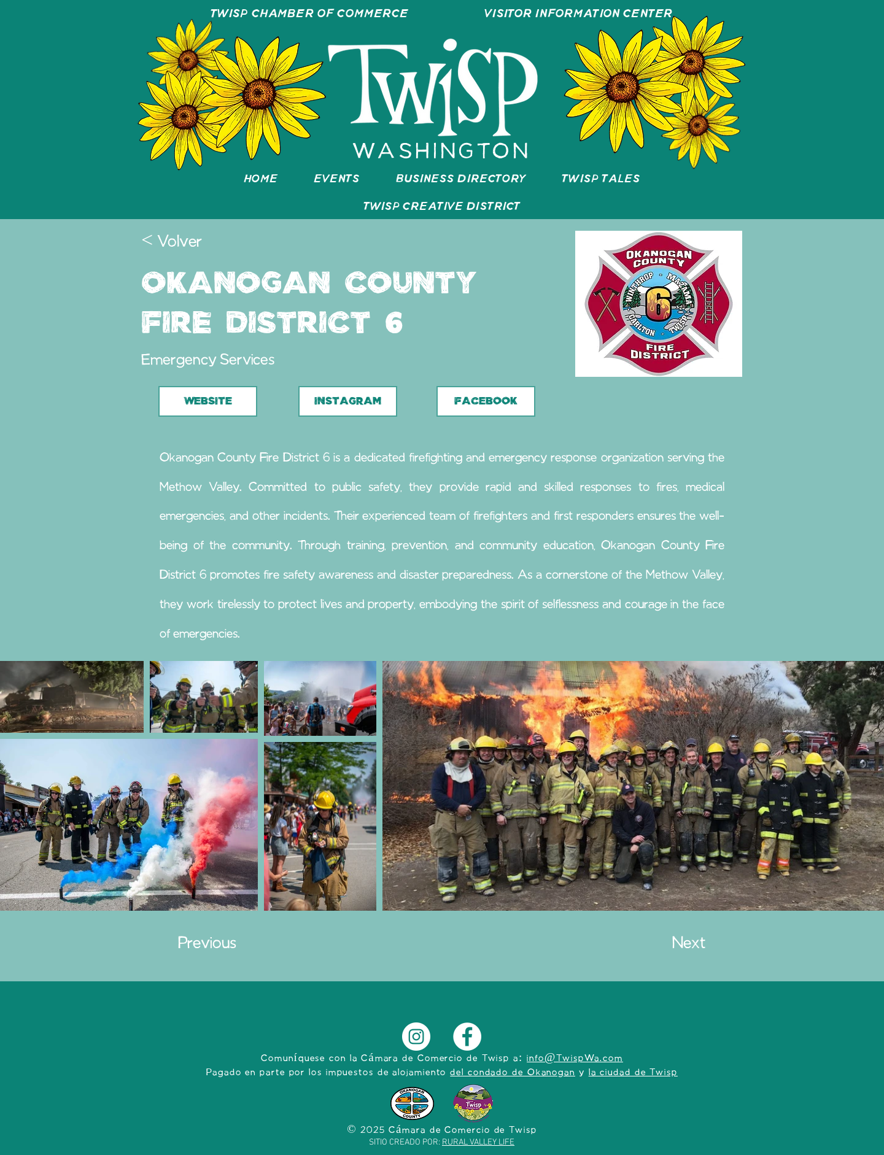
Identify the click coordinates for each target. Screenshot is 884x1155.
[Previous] (218, 944)
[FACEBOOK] (485, 401)
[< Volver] (181, 243)
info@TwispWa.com (575, 1059)
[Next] (674, 944)
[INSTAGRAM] (347, 401)
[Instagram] (416, 1036)
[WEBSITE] (207, 401)
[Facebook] (467, 1036)
